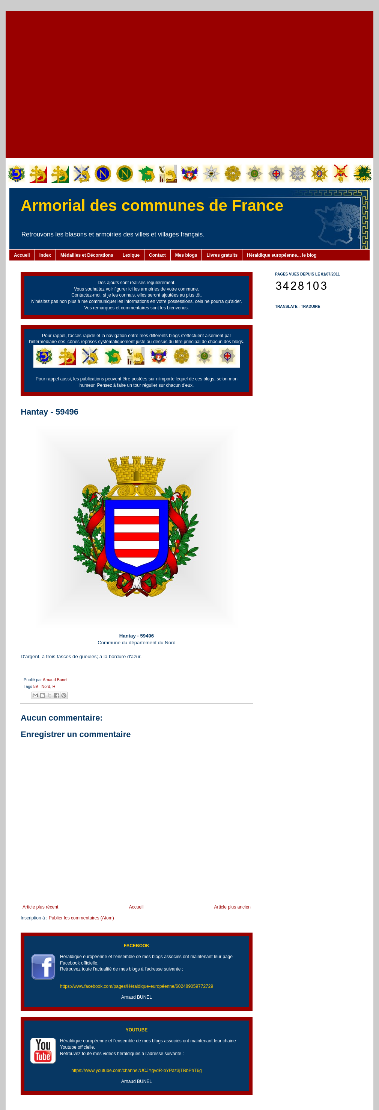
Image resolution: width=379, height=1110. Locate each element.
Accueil (22, 255)
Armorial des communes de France (152, 205)
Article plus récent (40, 907)
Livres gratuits (222, 255)
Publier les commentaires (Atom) (81, 918)
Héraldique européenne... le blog (281, 255)
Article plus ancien (232, 907)
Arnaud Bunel (55, 679)
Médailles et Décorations (86, 255)
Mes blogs (186, 255)
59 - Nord (41, 686)
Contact (157, 255)
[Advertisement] (70, 83)
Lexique (131, 255)
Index (45, 255)
